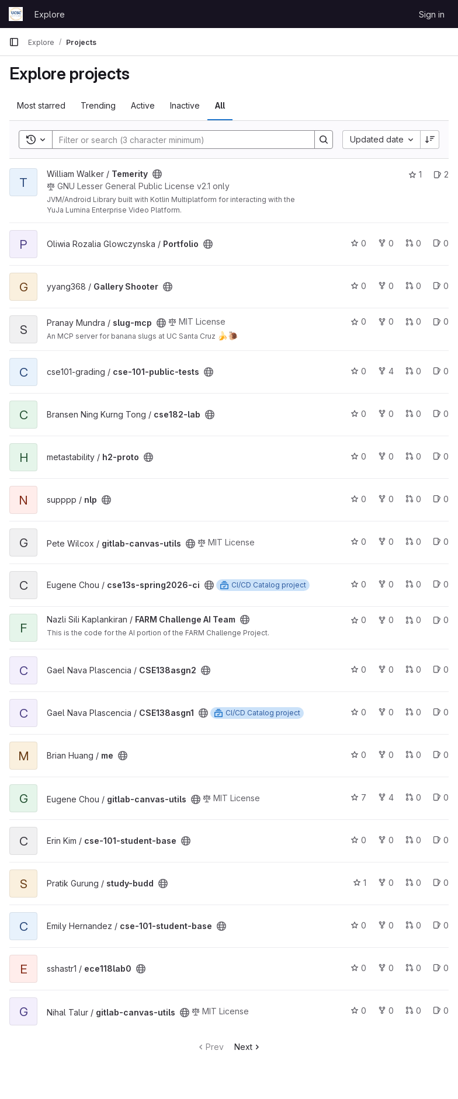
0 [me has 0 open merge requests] (413, 755)
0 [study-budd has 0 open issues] (441, 883)
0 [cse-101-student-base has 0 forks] (386, 840)
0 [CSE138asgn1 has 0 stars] (358, 712)
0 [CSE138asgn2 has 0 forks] (386, 669)
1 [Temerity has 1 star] (415, 174)
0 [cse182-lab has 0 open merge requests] (413, 414)
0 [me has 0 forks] (386, 755)
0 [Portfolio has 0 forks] (386, 243)
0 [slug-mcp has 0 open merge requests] (413, 321)
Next (248, 1047)
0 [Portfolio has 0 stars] (358, 243)
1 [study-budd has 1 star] (359, 883)
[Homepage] (15, 14)
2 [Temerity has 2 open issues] (441, 174)
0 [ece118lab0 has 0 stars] (358, 968)
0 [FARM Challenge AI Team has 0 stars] (358, 620)
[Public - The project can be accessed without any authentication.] (157, 174)
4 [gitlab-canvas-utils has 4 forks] (386, 797)
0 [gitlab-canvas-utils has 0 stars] (358, 542)
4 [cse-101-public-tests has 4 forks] (386, 371)
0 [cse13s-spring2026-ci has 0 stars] (358, 584)
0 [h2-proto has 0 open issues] (441, 456)
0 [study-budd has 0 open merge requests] (413, 883)
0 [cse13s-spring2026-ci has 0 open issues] (441, 584)
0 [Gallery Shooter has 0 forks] (386, 286)
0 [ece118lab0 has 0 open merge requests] (413, 968)
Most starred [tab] (41, 105)
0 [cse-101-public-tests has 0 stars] (358, 371)
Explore (49, 14)
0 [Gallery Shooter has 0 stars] (358, 286)
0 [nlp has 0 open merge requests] (413, 499)
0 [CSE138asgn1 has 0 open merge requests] (413, 712)
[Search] (177, 140)
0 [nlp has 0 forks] (386, 499)
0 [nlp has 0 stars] (358, 499)
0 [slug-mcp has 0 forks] (386, 321)
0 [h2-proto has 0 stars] (358, 456)
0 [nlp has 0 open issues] (441, 499)
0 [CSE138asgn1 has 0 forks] (386, 712)
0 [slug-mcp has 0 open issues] (441, 321)
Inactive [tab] (185, 105)
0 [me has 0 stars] (358, 755)
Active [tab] (143, 105)
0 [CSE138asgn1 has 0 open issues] (441, 712)
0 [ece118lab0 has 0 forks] (386, 968)
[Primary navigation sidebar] (14, 42)
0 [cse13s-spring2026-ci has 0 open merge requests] (413, 584)
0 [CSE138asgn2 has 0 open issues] (441, 669)
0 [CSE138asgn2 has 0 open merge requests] (413, 669)
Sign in (432, 14)
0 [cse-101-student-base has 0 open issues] (441, 840)
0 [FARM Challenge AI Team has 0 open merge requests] (413, 620)
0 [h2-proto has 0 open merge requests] (413, 456)
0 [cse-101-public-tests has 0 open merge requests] (413, 371)
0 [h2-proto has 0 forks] (386, 456)
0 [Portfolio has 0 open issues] (441, 243)
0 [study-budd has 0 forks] (386, 883)
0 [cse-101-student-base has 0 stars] (358, 840)
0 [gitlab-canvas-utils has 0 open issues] (441, 542)
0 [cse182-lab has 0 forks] (386, 414)
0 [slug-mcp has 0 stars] (358, 321)
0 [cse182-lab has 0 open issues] (441, 414)
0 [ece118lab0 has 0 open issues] (441, 968)
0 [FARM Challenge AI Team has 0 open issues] (441, 620)
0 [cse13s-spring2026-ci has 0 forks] (386, 584)
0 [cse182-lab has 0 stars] (358, 414)
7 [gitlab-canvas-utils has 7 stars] (358, 797)
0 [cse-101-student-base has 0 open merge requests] (413, 840)
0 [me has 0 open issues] (441, 755)
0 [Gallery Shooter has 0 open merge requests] (413, 286)
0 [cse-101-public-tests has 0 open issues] (441, 371)
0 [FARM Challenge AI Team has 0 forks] (386, 620)
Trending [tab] (98, 105)
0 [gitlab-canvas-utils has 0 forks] (386, 542)
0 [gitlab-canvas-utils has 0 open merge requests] (413, 542)
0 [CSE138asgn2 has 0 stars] (358, 669)
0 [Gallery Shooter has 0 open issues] (441, 286)
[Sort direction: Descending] (430, 139)
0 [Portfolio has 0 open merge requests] (413, 243)
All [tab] (220, 105)
